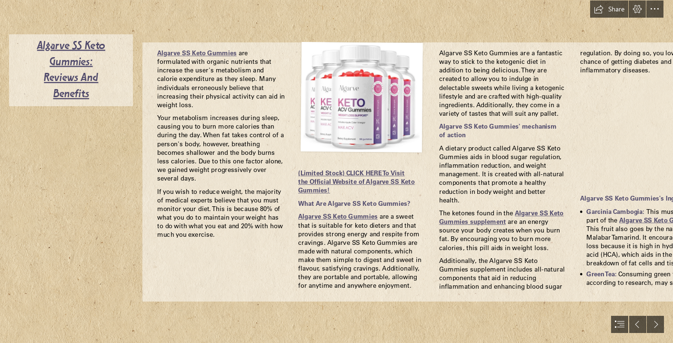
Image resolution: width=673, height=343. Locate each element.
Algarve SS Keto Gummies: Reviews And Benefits (71, 70)
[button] (609, 9)
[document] (336, 171)
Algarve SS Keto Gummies (197, 53)
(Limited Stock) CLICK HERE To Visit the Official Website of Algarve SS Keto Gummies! (356, 181)
